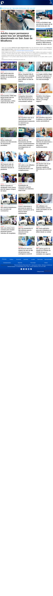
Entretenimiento (7, 262)
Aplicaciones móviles (36, 265)
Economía (18, 259)
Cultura (46, 262)
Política (11, 259)
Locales (33, 259)
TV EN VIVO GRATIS (20, 50)
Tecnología (33, 262)
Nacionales (40, 259)
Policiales (4, 259)
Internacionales (48, 259)
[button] (50, 3)
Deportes (20, 262)
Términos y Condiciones (47, 265)
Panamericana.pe (29, 50)
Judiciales (25, 259)
